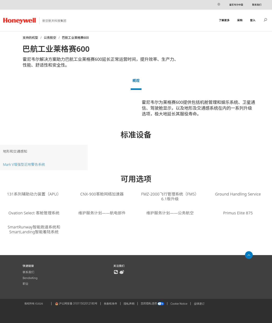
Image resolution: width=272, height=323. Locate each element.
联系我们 (256, 4)
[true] (115, 271)
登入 (252, 20)
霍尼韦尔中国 (236, 4)
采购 (240, 20)
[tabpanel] (136, 109)
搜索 (265, 19)
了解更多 (224, 20)
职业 (26, 284)
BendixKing (30, 278)
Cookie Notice (178, 303)
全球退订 (199, 303)
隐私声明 (129, 303)
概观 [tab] (136, 80)
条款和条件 (110, 303)
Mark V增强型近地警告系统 (24, 164)
